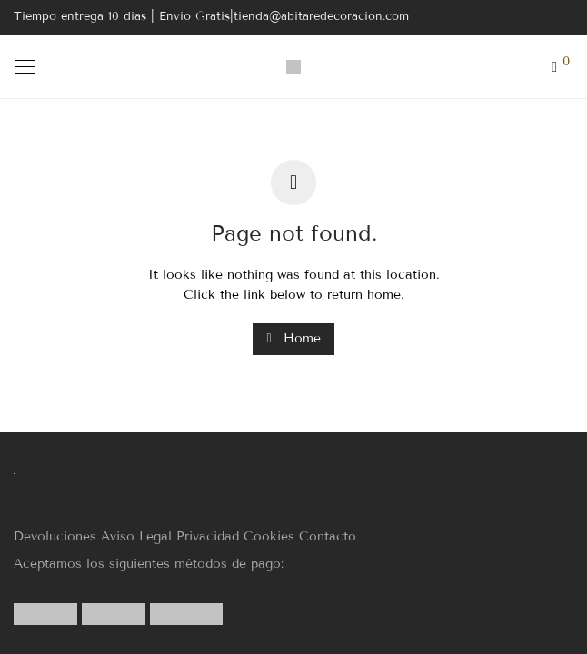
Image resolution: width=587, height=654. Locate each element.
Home (293, 338)
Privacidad (207, 536)
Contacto (327, 536)
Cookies (269, 536)
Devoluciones (55, 536)
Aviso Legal (136, 536)
